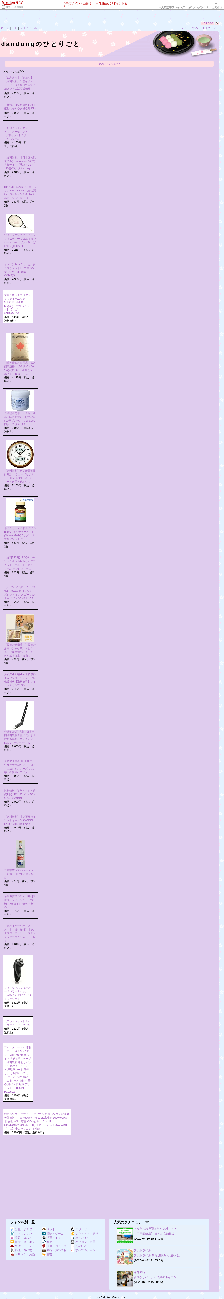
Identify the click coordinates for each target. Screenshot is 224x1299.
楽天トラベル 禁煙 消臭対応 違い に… (158, 1255)
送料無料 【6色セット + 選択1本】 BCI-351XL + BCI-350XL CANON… (20, 794)
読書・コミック (54, 1246)
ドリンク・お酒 (22, 1254)
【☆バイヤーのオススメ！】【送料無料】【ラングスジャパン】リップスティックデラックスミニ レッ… (20, 933)
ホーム (5, 28)
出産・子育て (21, 1229)
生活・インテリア (24, 1246)
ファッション (21, 1233)
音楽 (47, 1242)
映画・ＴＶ (51, 1237)
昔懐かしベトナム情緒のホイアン (155, 1277)
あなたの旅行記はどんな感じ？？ (155, 1228)
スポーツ (79, 1229)
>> (171, 7)
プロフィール (28, 28)
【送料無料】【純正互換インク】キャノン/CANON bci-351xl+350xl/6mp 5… (20, 820)
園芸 (47, 1254)
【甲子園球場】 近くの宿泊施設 (154, 1233)
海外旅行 (139, 1272)
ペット (48, 1229)
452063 (208, 23)
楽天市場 (217, 7)
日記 (15, 28)
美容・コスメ (21, 1237)
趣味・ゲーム (53, 1233)
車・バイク (80, 1237)
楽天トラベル (142, 1250)
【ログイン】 (210, 28)
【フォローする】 (189, 28)
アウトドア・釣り (84, 1233)
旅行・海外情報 (15, 7)
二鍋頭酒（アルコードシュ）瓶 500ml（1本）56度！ (19, 874)
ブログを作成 (200, 7)
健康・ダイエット (24, 1242)
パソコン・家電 (83, 1242)
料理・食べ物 (21, 1250)
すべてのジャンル (84, 1250)
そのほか (79, 1246)
